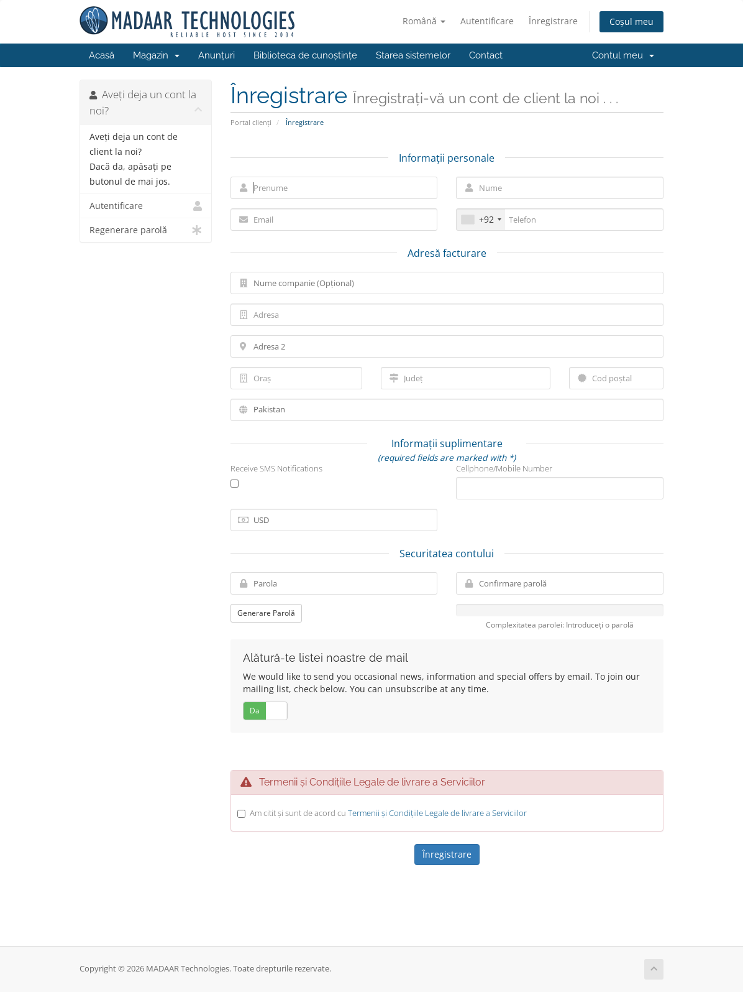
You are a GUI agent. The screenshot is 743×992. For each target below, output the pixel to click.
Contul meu (623, 55)
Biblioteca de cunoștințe (305, 55)
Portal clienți (250, 122)
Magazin (156, 55)
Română (424, 21)
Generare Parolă (266, 613)
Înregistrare (553, 21)
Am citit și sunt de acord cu (388, 812)
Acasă (101, 55)
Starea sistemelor (413, 55)
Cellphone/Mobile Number (504, 468)
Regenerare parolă (145, 230)
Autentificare (487, 21)
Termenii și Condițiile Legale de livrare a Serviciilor (437, 812)
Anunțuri (216, 55)
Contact (486, 55)
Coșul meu (631, 21)
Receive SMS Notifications (276, 468)
